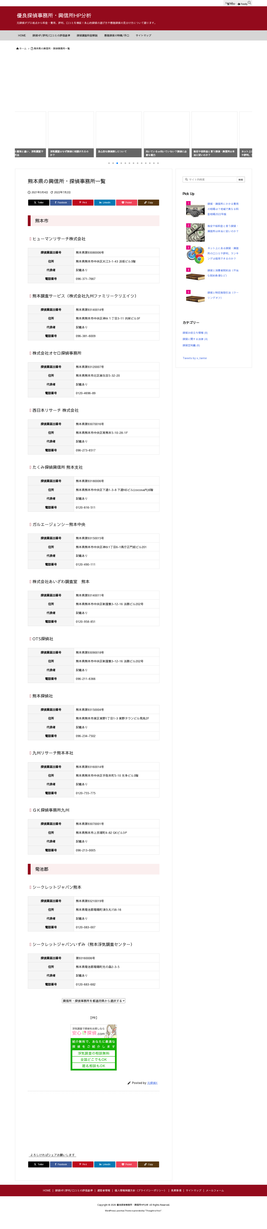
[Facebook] (61, 213)
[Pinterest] (83, 213)
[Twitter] (38, 213)
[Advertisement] (133, 82)
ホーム (23, 48)
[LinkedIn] (104, 213)
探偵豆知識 (191, 355)
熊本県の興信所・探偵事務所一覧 (52, 48)
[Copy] (148, 213)
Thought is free (153, 1220)
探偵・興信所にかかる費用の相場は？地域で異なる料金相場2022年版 (223, 219)
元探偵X (152, 1093)
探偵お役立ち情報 (195, 342)
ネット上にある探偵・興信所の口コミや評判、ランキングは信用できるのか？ (223, 263)
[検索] (249, 3)
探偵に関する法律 (195, 349)
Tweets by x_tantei (195, 368)
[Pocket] (126, 213)
